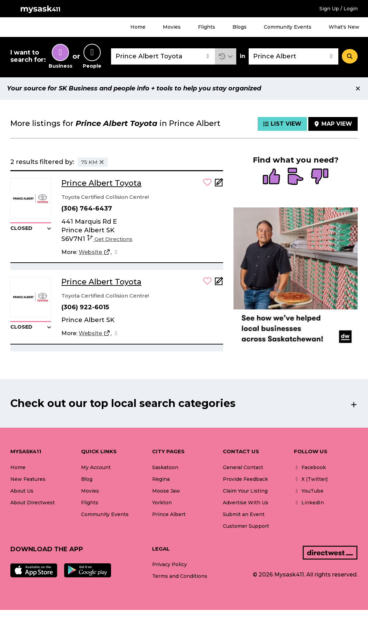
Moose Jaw (166, 491)
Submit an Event (244, 514)
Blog (86, 479)
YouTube (309, 491)
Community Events (287, 27)
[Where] (293, 56)
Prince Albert (169, 514)
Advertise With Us (245, 502)
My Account (96, 467)
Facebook (310, 467)
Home (138, 27)
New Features (28, 479)
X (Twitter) (311, 479)
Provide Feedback (245, 479)
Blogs (239, 27)
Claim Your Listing (245, 491)
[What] (163, 56)
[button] (226, 56)
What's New (344, 27)
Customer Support (246, 526)
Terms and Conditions (179, 576)
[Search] (350, 56)
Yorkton (162, 502)
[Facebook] (116, 252)
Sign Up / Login (338, 9)
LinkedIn (309, 502)
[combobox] (163, 56)
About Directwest (32, 502)
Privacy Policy (169, 564)
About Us (21, 491)
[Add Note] (219, 184)
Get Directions (109, 239)
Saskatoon (165, 467)
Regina (161, 479)
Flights (206, 27)
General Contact (243, 467)
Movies (172, 27)
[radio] (271, 177)
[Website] (94, 252)
